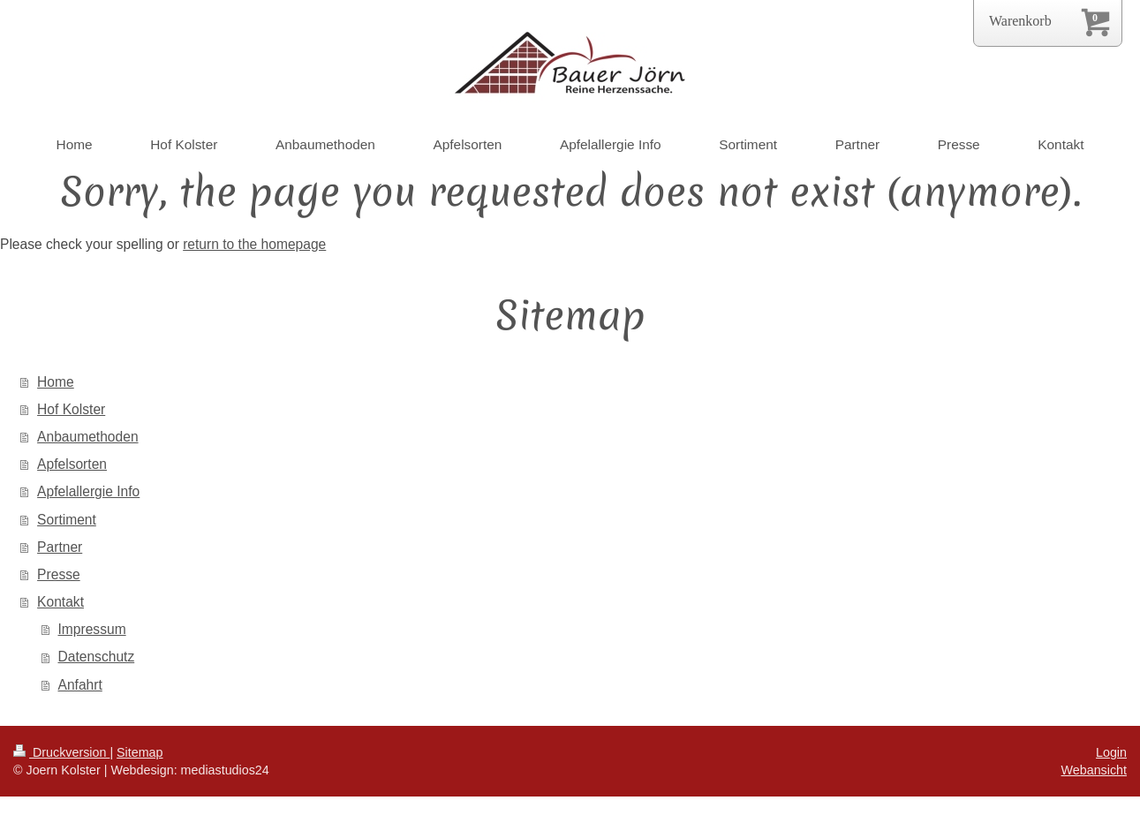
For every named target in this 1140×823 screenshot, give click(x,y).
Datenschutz (96, 656)
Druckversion (61, 752)
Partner (59, 547)
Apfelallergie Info (88, 491)
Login (1111, 752)
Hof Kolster (71, 409)
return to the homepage (254, 244)
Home (55, 381)
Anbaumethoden (87, 436)
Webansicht (1094, 770)
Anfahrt (80, 684)
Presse (58, 574)
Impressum (92, 629)
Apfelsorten (72, 464)
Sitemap (139, 752)
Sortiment (66, 519)
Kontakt (60, 601)
